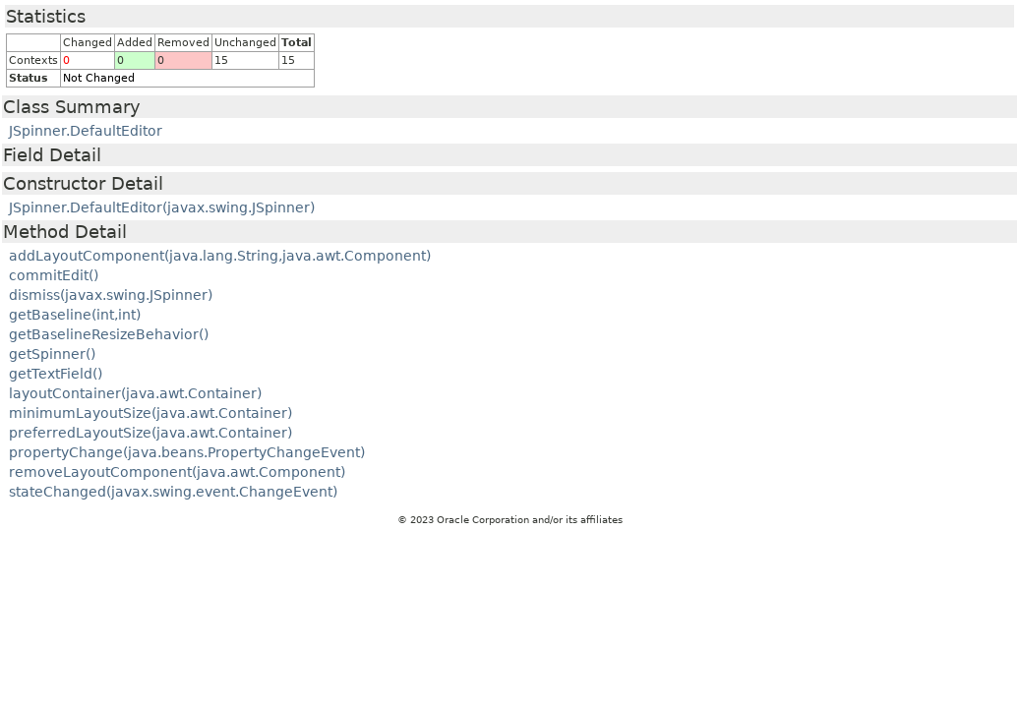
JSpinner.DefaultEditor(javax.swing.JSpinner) (162, 207)
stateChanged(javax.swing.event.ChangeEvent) (173, 492)
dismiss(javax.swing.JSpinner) (110, 295)
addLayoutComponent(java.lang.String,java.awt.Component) (220, 256)
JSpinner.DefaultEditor (85, 131)
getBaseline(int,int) (75, 315)
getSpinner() (52, 354)
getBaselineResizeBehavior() (109, 334)
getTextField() (55, 374)
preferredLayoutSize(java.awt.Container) (150, 433)
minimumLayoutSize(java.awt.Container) (150, 413)
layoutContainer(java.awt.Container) (135, 393)
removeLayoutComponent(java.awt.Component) (177, 472)
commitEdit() (53, 275)
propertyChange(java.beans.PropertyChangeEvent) (187, 452)
